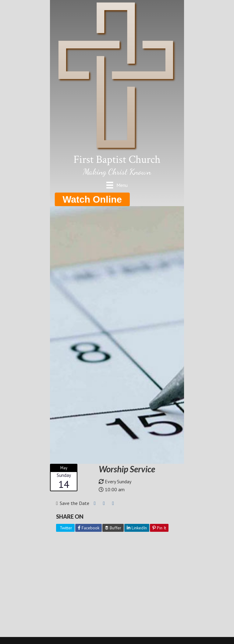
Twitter (65, 528)
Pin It (159, 528)
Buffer (113, 528)
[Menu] (117, 185)
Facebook (88, 528)
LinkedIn (137, 528)
